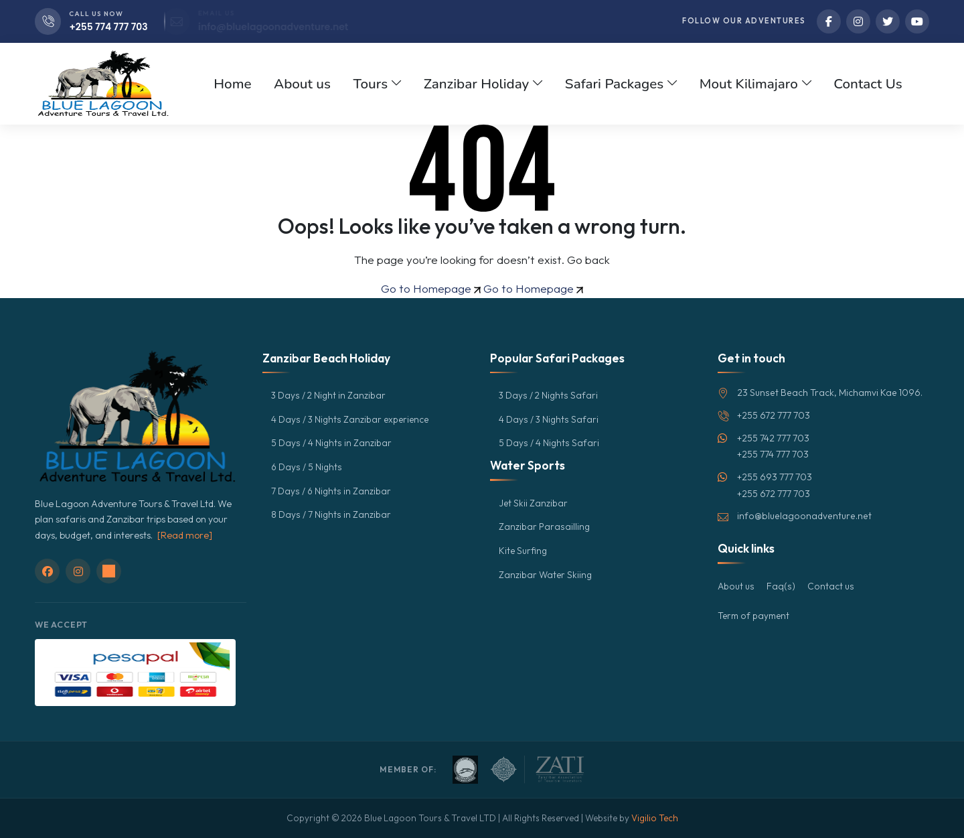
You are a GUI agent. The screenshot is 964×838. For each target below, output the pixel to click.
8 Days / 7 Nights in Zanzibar (331, 514)
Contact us (832, 586)
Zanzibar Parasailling (545, 526)
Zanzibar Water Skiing (546, 575)
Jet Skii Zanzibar (534, 503)
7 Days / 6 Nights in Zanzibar (332, 491)
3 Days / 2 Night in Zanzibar (329, 395)
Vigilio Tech (654, 818)
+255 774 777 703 (109, 26)
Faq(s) (782, 586)
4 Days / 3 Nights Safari (549, 419)
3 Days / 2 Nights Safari (549, 395)
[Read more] (184, 535)
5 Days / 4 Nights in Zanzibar (332, 443)
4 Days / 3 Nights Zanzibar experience (352, 419)
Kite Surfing (523, 551)
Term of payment (754, 616)
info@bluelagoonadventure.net (292, 26)
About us (737, 586)
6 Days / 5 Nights (307, 467)
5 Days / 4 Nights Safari (549, 443)
